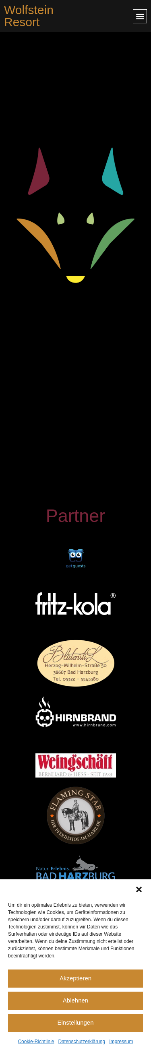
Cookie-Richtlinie (36, 1041)
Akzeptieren (75, 978)
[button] (139, 889)
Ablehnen (75, 1000)
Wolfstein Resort (29, 16)
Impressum (121, 1041)
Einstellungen (75, 1022)
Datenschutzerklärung (81, 1041)
